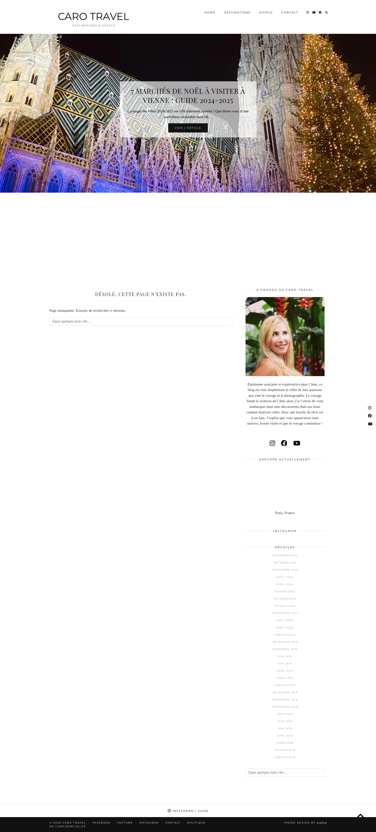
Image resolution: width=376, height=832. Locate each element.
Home (210, 11)
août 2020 (285, 620)
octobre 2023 (285, 598)
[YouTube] (314, 11)
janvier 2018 (285, 757)
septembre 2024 (285, 569)
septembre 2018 (285, 706)
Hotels (266, 11)
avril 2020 (284, 627)
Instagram (188, 811)
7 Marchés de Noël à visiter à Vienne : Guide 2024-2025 (188, 95)
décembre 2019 (285, 642)
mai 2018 (285, 728)
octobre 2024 (285, 562)
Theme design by (305, 822)
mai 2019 (285, 663)
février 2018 (285, 750)
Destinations (237, 11)
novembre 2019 (284, 649)
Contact (289, 11)
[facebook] (284, 443)
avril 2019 (285, 670)
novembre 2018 (284, 699)
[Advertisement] (188, 233)
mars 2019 (285, 678)
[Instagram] (307, 11)
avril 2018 (285, 735)
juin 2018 (285, 721)
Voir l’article (188, 128)
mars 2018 (285, 742)
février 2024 (284, 591)
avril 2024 (284, 584)
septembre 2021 (285, 613)
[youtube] (296, 443)
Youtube (125, 822)
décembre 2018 (285, 692)
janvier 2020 (284, 634)
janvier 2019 (285, 685)
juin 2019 (285, 656)
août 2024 (285, 577)
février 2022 (285, 606)
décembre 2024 (285, 555)
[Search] (326, 11)
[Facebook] (320, 11)
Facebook (101, 822)
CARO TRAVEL (93, 15)
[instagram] (272, 443)
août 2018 (285, 714)
